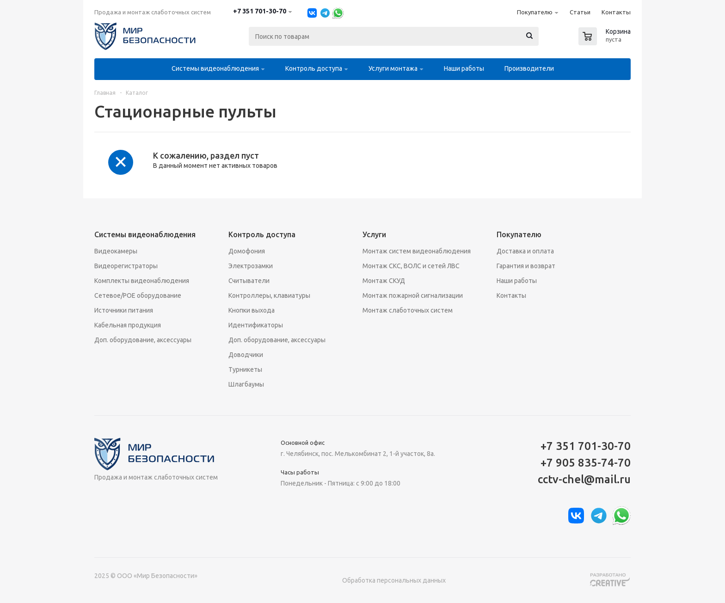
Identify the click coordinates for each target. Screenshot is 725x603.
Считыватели (249, 280)
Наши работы (464, 68)
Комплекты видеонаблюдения (141, 280)
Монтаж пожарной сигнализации (412, 295)
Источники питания (123, 310)
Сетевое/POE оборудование (137, 295)
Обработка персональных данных (394, 580)
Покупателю (535, 12)
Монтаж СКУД (383, 280)
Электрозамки (250, 266)
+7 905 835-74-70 (586, 462)
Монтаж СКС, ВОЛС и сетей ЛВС (411, 266)
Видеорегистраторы (126, 266)
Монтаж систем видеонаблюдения (416, 251)
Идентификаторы (255, 325)
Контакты (616, 12)
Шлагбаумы (246, 384)
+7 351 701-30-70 (259, 11)
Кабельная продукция (127, 325)
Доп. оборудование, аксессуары (142, 340)
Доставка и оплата (525, 251)
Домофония (246, 251)
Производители (529, 68)
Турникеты (245, 369)
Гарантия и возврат (526, 266)
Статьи (580, 12)
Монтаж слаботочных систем (407, 310)
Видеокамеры (115, 251)
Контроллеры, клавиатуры (269, 295)
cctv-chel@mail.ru (584, 479)
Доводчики (245, 354)
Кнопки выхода (251, 310)
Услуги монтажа (393, 68)
